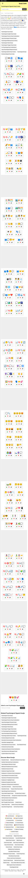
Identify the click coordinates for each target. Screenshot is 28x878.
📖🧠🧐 (9, 358)
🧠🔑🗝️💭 (20, 626)
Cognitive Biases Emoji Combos (8, 753)
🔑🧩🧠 (20, 74)
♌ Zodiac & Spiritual (19, 827)
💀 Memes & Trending (18, 829)
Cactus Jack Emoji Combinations (14, 858)
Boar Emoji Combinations (19, 842)
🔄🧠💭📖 (9, 366)
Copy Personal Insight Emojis (8, 800)
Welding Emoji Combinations (14, 849)
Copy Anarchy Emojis (9, 844)
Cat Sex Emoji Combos (18, 806)
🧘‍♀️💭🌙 (9, 555)
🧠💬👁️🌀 (20, 90)
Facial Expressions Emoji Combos (8, 744)
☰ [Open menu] (2, 3)
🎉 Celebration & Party (9, 827)
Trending (6, 870)
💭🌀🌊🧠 (20, 295)
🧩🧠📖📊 (10, 666)
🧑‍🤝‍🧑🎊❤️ (9, 524)
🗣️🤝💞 (19, 382)
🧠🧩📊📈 (14, 650)
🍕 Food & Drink (18, 820)
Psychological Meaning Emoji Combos (9, 40)
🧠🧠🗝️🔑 (8, 137)
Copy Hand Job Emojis (6, 786)
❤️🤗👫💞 (14, 697)
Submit (22, 707)
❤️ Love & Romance (10, 815)
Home (2, 13)
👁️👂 (9, 232)
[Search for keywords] (11, 9)
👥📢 (20, 239)
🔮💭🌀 (20, 366)
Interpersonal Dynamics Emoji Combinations (11, 749)
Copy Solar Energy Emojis (7, 806)
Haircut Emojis (9, 847)
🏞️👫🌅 (19, 208)
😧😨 (19, 429)
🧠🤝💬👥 (8, 129)
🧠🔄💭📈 (8, 595)
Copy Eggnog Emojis (14, 867)
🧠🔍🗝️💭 (8, 626)
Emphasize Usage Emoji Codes (8, 771)
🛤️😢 (8, 484)
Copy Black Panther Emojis (14, 851)
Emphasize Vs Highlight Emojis (8, 780)
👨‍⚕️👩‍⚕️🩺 (18, 279)
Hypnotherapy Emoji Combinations (9, 791)
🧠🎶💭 (20, 563)
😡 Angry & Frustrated (18, 818)
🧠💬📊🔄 (8, 571)
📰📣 (19, 358)
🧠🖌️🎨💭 (19, 634)
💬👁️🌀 (9, 58)
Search (24, 9)
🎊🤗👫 (9, 168)
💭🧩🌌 (19, 303)
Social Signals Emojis (21, 744)
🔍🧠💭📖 (9, 74)
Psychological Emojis (22, 51)
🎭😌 (19, 168)
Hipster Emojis (6, 862)
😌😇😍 (9, 421)
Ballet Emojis (19, 840)
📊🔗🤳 (19, 311)
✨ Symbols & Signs (14, 831)
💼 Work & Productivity (19, 824)
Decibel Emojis (18, 802)
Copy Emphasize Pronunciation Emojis (9, 775)
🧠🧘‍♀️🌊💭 (20, 642)
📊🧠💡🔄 (20, 342)
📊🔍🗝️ (19, 66)
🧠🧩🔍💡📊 (14, 658)
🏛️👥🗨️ (9, 208)
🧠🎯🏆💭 (9, 563)
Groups (18, 869)
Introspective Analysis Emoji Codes (19, 795)
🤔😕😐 (18, 484)
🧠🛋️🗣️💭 (8, 642)
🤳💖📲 (19, 508)
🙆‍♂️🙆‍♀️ (8, 453)
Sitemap (19, 870)
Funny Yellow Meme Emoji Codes (18, 862)
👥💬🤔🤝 (10, 239)
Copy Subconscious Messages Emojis (9, 751)
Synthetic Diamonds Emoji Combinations (10, 762)
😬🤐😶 (18, 437)
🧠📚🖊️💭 (20, 587)
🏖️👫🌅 (9, 200)
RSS (22, 870)
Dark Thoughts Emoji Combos (8, 802)
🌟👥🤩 (19, 153)
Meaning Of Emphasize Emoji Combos (9, 766)
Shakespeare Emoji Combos (9, 853)
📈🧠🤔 (9, 311)
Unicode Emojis (9, 835)
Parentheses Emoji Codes (14, 855)
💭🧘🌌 (9, 66)
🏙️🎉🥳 (19, 200)
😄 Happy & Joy (19, 815)
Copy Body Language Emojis (7, 742)
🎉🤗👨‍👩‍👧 (18, 161)
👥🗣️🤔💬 (9, 271)
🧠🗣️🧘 (20, 97)
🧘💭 (7, 82)
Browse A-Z (13, 869)
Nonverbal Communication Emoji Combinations (11, 740)
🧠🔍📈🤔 (20, 595)
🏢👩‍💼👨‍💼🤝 (20, 216)
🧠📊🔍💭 (8, 587)
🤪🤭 (18, 500)
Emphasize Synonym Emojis (7, 768)
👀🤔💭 (19, 224)
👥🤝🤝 (20, 271)
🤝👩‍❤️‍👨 (9, 500)
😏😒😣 (19, 421)
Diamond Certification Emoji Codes (17, 759)
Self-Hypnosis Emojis (6, 795)
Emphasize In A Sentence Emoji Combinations (11, 773)
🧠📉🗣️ (20, 579)
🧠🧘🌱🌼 (20, 129)
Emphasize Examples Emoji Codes (9, 782)
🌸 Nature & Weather (9, 822)
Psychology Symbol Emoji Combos (9, 51)
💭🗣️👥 (19, 58)
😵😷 (19, 445)
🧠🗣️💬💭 (9, 97)
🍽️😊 (8, 161)
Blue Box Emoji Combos (19, 860)
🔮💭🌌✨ (10, 374)
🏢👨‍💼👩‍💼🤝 (8, 216)
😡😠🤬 (9, 429)
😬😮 (8, 437)
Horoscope (11, 870)
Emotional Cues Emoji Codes (7, 746)
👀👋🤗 (9, 224)
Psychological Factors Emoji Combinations (10, 36)
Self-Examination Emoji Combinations (9, 797)
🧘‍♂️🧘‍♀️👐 (19, 555)
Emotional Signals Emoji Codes (8, 54)
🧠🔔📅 (7, 634)
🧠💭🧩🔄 (20, 571)
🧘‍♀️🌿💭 (19, 524)
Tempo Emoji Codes (6, 804)
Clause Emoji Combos (17, 786)
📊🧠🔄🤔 (8, 350)
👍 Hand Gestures (8, 829)
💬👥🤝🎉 (18, 287)
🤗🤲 (20, 492)
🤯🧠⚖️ (9, 508)
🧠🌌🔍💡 (18, 82)
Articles (24, 869)
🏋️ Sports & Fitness (8, 824)
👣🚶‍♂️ (18, 232)
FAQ (21, 869)
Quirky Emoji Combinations (8, 838)
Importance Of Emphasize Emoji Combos (10, 777)
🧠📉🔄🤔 (9, 579)
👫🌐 (7, 287)
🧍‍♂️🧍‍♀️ (14, 516)
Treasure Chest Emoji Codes (16, 788)
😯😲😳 (9, 445)
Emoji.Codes (7, 869)
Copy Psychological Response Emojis (9, 49)
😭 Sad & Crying (8, 818)
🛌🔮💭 (18, 453)
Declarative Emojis (5, 788)
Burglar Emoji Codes (18, 835)
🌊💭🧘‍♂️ (19, 145)
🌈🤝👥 (9, 145)
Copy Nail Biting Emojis (20, 838)
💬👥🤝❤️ (8, 295)
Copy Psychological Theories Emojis (9, 38)
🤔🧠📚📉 (10, 492)
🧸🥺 (20, 666)
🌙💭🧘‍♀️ (9, 153)
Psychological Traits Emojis (7, 42)
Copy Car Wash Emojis (8, 860)
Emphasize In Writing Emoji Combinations (10, 784)
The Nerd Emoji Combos (20, 793)
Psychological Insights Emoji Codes (9, 33)
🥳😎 (5, 516)
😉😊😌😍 (18, 413)
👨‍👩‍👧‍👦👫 (8, 279)
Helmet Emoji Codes (18, 847)
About (15, 870)
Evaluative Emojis (5, 759)
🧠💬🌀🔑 (8, 90)
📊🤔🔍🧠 (8, 342)
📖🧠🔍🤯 (20, 350)
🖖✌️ (20, 374)
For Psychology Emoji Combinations (9, 47)
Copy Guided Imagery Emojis (7, 793)
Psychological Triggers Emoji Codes (9, 45)
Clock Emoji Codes (8, 842)
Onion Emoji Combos (19, 844)
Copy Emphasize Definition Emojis (9, 764)
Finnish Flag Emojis (21, 853)
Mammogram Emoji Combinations (14, 864)
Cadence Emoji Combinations (17, 804)
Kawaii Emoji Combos (10, 840)
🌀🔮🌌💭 (20, 137)
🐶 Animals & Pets (10, 820)
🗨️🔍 (7, 413)
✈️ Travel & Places (19, 822)
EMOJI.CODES (4, 0)
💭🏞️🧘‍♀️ (9, 303)
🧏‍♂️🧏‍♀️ (22, 516)
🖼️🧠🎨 (9, 382)
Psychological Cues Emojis (7, 31)
